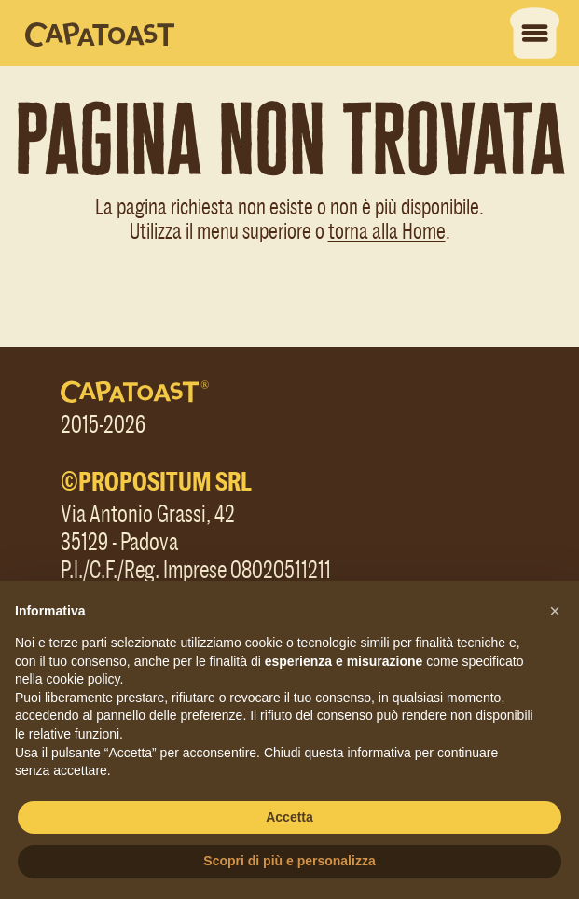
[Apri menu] (539, 33)
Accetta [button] (289, 816)
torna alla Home (387, 229)
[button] (555, 611)
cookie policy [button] (82, 678)
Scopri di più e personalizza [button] (289, 860)
